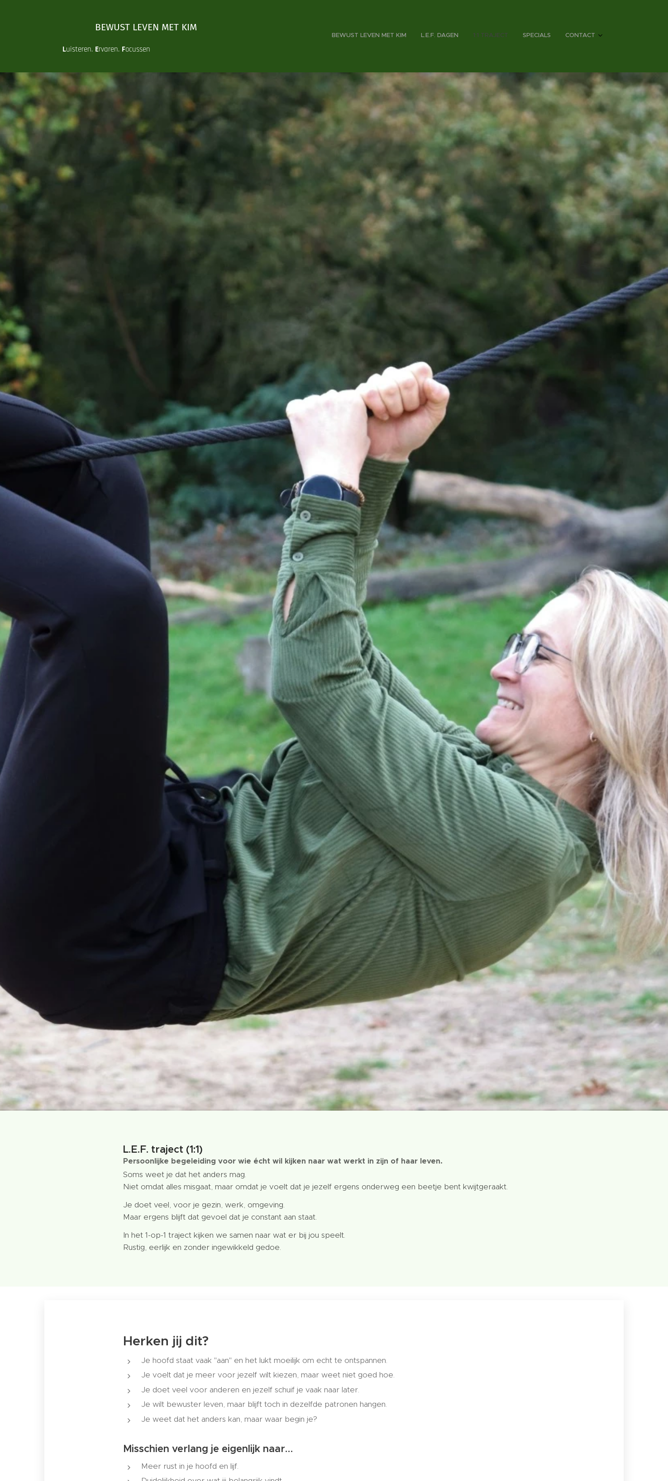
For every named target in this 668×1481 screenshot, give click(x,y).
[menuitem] (539, 36)
